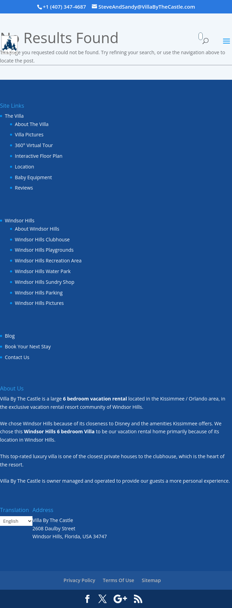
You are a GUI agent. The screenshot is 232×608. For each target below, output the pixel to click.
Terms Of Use (118, 580)
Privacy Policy (79, 580)
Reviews (24, 187)
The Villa (14, 116)
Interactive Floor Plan (38, 156)
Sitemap (151, 580)
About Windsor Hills (37, 228)
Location (24, 166)
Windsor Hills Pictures (39, 303)
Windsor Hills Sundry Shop (44, 282)
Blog (10, 335)
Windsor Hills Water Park (43, 271)
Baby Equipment (33, 177)
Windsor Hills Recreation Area (48, 260)
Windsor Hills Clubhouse (42, 239)
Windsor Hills (20, 220)
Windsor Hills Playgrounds (44, 250)
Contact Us (17, 357)
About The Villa (32, 124)
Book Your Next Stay (28, 346)
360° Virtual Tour (34, 145)
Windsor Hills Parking (38, 292)
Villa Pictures (29, 134)
